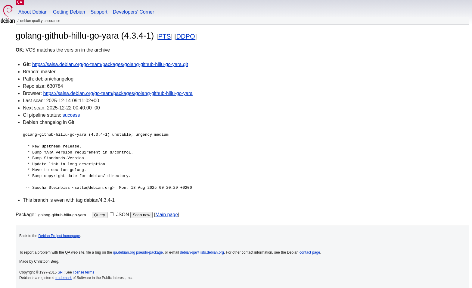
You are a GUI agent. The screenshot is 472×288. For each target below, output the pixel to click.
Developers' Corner (133, 11)
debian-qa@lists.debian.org (202, 252)
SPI (61, 272)
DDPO (185, 36)
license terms (83, 272)
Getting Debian (69, 11)
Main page (166, 214)
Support (99, 11)
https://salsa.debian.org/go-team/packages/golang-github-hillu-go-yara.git (110, 64)
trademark (63, 278)
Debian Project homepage (59, 236)
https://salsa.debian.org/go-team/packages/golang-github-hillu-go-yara (118, 93)
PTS (164, 36)
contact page (310, 252)
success (71, 115)
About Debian (33, 11)
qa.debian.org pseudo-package (138, 252)
